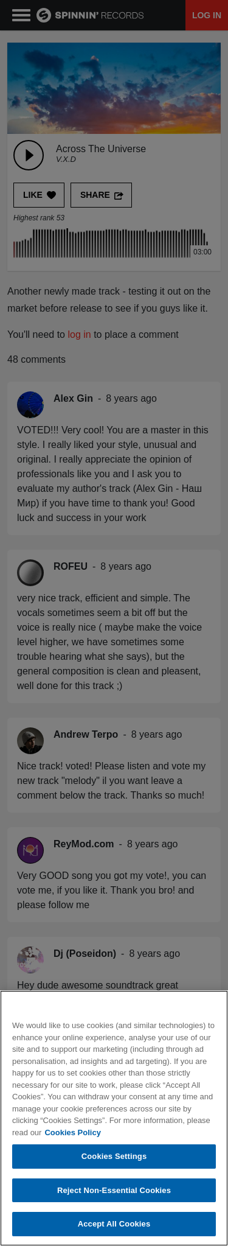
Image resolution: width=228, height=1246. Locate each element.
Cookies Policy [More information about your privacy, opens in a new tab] (72, 1132)
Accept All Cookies (114, 1224)
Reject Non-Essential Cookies (114, 1190)
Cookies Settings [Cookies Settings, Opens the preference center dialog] (114, 1156)
